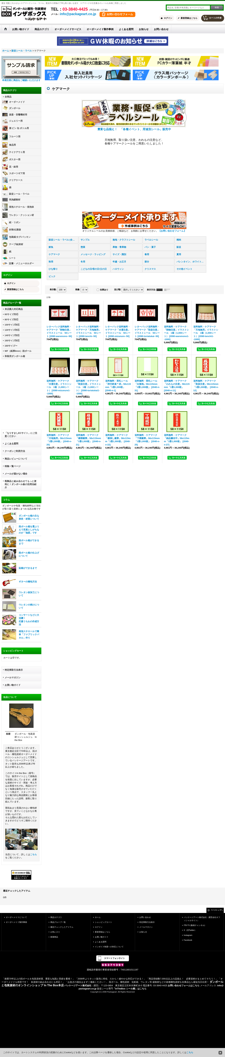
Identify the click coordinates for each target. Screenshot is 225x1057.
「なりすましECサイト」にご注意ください (21, 434)
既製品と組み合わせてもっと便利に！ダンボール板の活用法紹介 (20, 484)
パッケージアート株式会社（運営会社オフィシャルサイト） (202, 918)
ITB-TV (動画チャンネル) (194, 925)
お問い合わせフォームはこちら (183, 985)
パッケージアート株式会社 (77, 985)
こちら (33, 854)
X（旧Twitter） (190, 930)
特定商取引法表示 (14, 670)
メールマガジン (13, 677)
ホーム (98, 917)
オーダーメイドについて (16, 917)
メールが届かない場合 (16, 473)
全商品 (8, 96)
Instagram (188, 935)
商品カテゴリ (56, 917)
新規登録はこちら (189, 18)
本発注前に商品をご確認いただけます (21, 80)
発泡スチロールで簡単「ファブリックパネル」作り (29, 634)
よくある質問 (11, 443)
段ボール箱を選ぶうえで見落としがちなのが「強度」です (29, 529)
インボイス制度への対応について (109, 947)
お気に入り (55, 932)
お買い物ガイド (13, 685)
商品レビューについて (16, 458)
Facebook (188, 940)
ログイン (168, 18)
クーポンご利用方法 (15, 451)
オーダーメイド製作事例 (16, 922)
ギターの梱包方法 (28, 581)
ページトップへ (217, 910)
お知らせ (143, 932)
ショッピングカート (103, 922)
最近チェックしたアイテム (61, 927)
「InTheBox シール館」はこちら (129, 988)
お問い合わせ (145, 917)
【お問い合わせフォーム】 (172, 231)
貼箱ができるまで (28, 568)
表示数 (53, 289)
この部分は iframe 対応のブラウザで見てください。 (134, 176)
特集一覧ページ (13, 466)
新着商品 (54, 937)
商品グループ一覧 (58, 922)
